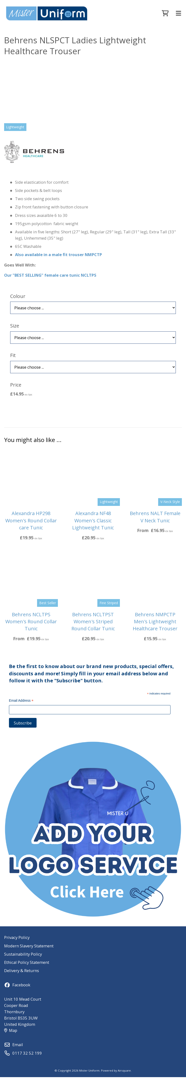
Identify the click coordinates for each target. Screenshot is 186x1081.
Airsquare (124, 1074)
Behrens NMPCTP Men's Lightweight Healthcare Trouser (155, 625)
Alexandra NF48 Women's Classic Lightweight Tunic (93, 524)
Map (10, 1034)
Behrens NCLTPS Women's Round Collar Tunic (31, 625)
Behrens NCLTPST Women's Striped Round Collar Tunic (93, 625)
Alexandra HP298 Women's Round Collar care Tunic (31, 524)
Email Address (21, 705)
